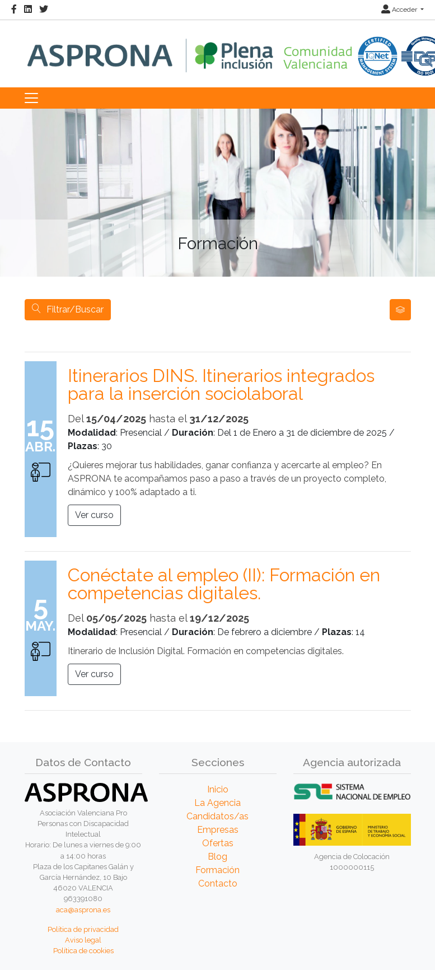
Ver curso (94, 515)
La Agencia (217, 803)
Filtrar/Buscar (68, 309)
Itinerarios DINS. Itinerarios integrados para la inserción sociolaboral (221, 385)
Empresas (217, 829)
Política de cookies (83, 950)
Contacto (217, 883)
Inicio (217, 789)
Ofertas (217, 843)
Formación (217, 870)
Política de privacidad (83, 929)
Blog (217, 856)
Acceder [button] (400, 9)
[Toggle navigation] (31, 98)
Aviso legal (83, 940)
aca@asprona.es (83, 910)
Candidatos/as (217, 816)
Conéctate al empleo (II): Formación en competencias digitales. (224, 584)
